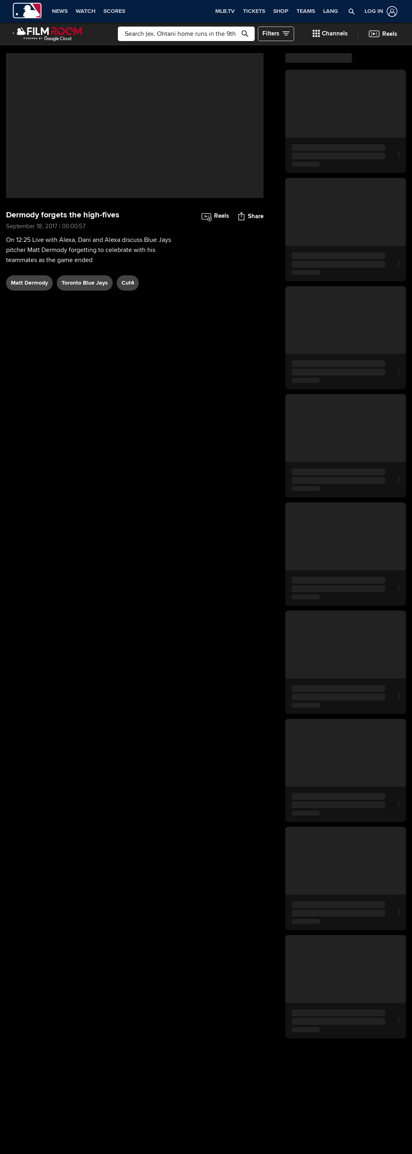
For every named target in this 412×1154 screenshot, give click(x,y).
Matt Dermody (29, 282)
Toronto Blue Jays (85, 282)
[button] (352, 11)
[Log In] (379, 11)
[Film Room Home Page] (47, 33)
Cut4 (128, 282)
